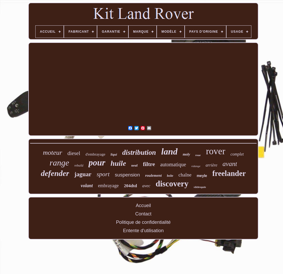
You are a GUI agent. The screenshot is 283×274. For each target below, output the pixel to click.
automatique (173, 164)
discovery (172, 183)
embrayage (108, 185)
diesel (73, 153)
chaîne (184, 175)
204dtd (130, 185)
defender (55, 173)
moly (186, 154)
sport (103, 174)
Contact (143, 213)
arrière (211, 165)
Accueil (143, 205)
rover (215, 151)
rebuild (78, 165)
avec (146, 185)
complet (237, 154)
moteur (52, 152)
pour (96, 162)
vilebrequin (200, 187)
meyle (202, 176)
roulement (153, 175)
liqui (114, 154)
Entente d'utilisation (143, 230)
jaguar (82, 174)
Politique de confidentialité (143, 222)
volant (87, 185)
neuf (134, 165)
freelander (229, 173)
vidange (195, 166)
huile (118, 163)
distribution (139, 152)
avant (230, 163)
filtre (149, 164)
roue (198, 155)
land (169, 151)
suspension (127, 175)
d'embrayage (95, 154)
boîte (170, 176)
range (59, 162)
